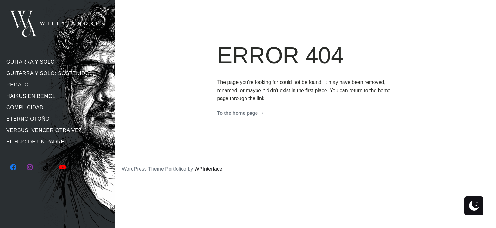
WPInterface (208, 169)
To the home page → (240, 113)
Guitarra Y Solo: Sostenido (48, 73)
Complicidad (25, 107)
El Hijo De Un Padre (35, 141)
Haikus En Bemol (31, 96)
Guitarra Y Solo (30, 62)
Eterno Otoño (28, 119)
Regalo (17, 84)
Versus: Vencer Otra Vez (44, 130)
